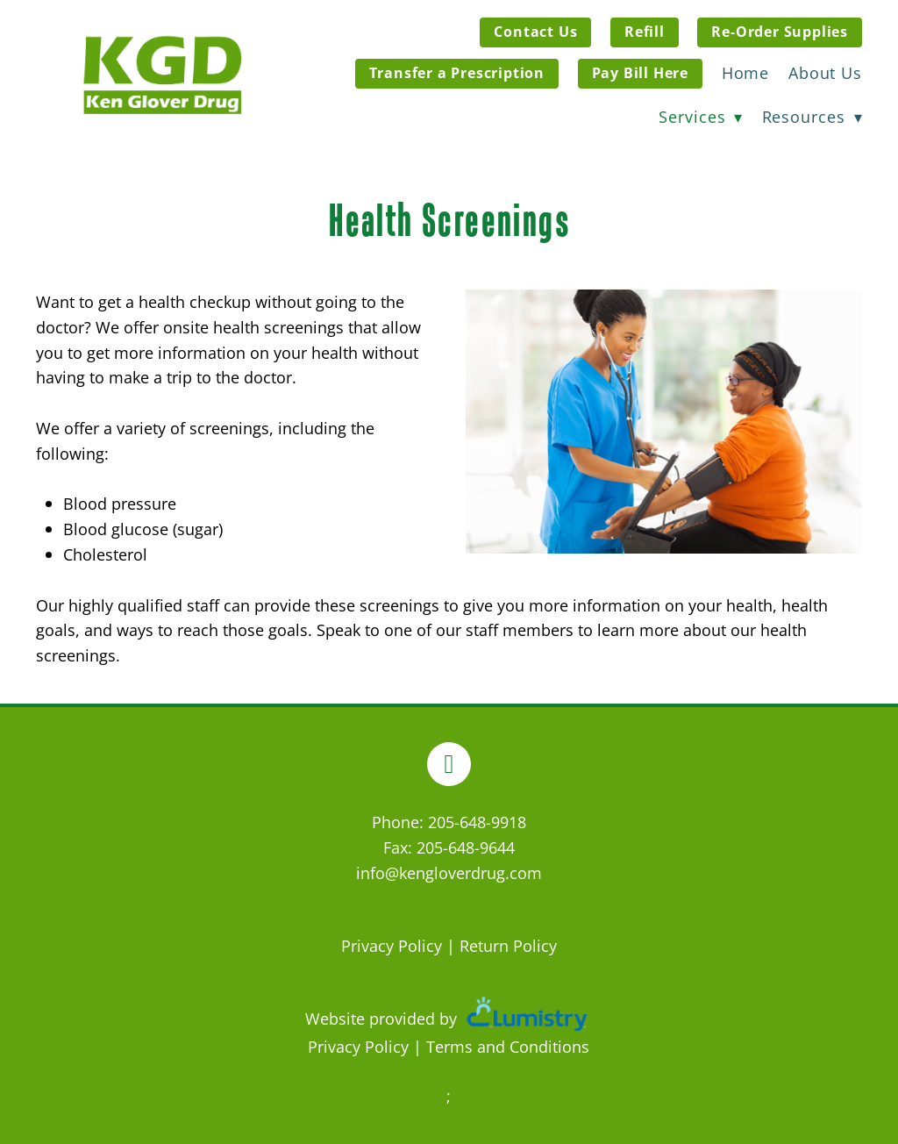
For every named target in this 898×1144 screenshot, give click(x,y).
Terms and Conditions (507, 1046)
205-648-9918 (477, 822)
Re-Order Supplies (779, 31)
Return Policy (508, 945)
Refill (644, 31)
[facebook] (449, 764)
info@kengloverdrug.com (449, 873)
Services (701, 116)
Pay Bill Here (640, 72)
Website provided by (449, 1018)
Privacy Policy (391, 945)
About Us (825, 72)
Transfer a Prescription (457, 72)
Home (746, 72)
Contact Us (535, 31)
